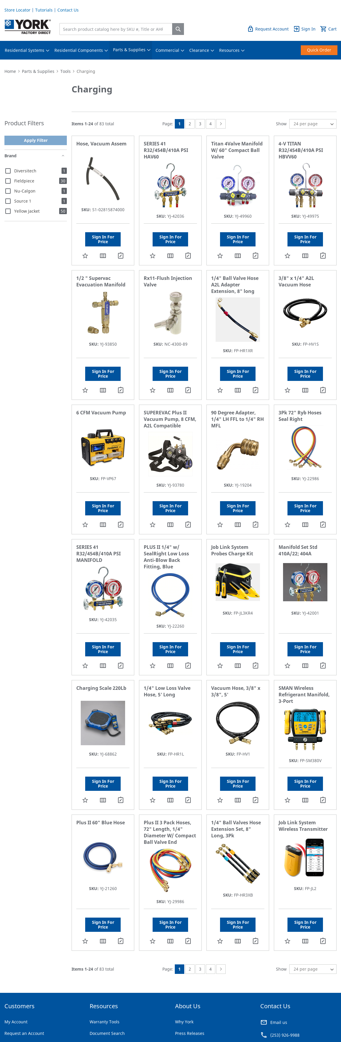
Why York (184, 972)
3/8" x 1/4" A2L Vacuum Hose (296, 273)
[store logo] (27, 27)
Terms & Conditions (20, 1024)
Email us (278, 972)
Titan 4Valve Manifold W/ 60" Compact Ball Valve (237, 150)
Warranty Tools (104, 972)
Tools (65, 71)
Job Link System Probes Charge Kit (232, 525)
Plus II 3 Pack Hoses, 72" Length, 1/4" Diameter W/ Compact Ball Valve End (170, 791)
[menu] (170, 50)
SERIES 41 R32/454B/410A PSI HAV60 (166, 150)
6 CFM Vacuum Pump (101, 396)
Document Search (107, 983)
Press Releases (189, 983)
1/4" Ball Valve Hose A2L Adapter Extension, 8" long (234, 276)
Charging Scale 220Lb (101, 655)
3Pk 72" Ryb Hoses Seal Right (300, 399)
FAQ (94, 1006)
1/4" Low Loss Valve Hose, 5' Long (167, 658)
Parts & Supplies (38, 71)
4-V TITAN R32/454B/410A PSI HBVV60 (301, 150)
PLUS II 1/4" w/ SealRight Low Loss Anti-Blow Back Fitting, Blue (166, 532)
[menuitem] (24, 50)
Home (10, 71)
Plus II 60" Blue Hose (100, 781)
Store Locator (17, 10)
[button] (85, 247)
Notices (116, 1024)
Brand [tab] (10, 155)
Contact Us (68, 10)
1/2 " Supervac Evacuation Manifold (100, 273)
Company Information (83, 1024)
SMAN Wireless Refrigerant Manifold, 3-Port (304, 661)
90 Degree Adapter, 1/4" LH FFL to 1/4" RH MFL (237, 402)
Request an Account (24, 983)
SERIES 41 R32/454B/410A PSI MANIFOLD (98, 528)
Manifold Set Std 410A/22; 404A (298, 525)
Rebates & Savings (108, 995)
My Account (16, 972)
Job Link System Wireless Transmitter (303, 784)
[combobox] (117, 29)
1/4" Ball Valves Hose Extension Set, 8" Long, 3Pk (236, 787)
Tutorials (44, 10)
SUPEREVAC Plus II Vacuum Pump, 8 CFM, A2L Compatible (170, 402)
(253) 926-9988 (285, 985)
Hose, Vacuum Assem (101, 143)
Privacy (51, 1024)
